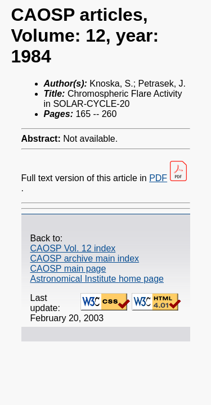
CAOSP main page (68, 268)
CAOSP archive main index (85, 258)
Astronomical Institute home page (97, 279)
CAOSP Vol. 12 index (73, 248)
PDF (158, 178)
